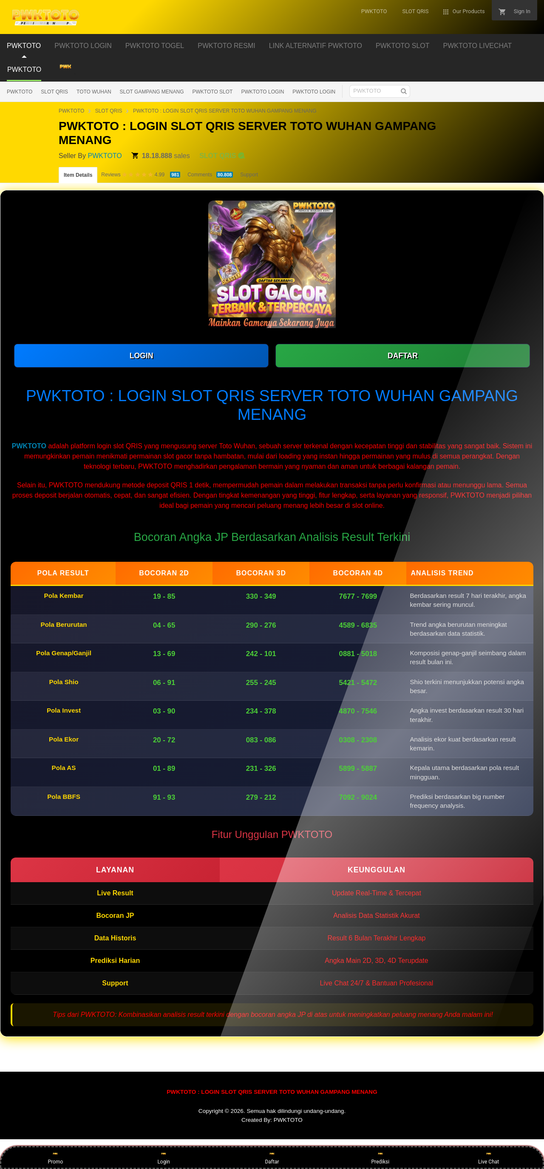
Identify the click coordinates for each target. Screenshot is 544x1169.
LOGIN (141, 355)
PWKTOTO (19, 92)
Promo (55, 1157)
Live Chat (488, 1157)
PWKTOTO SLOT (213, 92)
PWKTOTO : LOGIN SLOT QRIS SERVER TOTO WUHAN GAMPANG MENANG (225, 111)
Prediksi (380, 1157)
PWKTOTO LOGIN (262, 92)
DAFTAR (403, 355)
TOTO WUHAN (93, 92)
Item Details (78, 175)
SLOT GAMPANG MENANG (152, 92)
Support (249, 175)
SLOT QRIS (54, 92)
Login (163, 1157)
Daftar (272, 1157)
